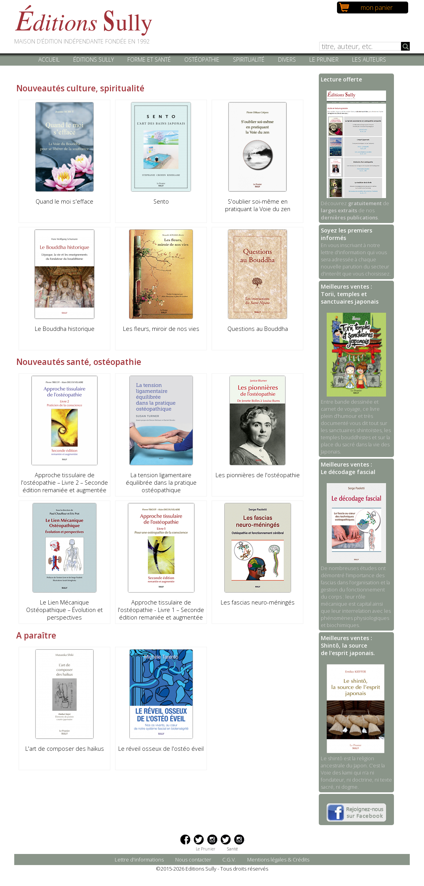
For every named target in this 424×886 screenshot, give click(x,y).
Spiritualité (249, 59)
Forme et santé (149, 59)
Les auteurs (369, 59)
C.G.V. (229, 859)
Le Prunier (324, 59)
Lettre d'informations (139, 859)
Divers (287, 59)
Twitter (199, 839)
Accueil (49, 59)
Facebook (185, 839)
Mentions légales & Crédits (278, 859)
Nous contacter (193, 859)
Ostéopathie (202, 59)
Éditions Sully (93, 59)
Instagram (212, 839)
